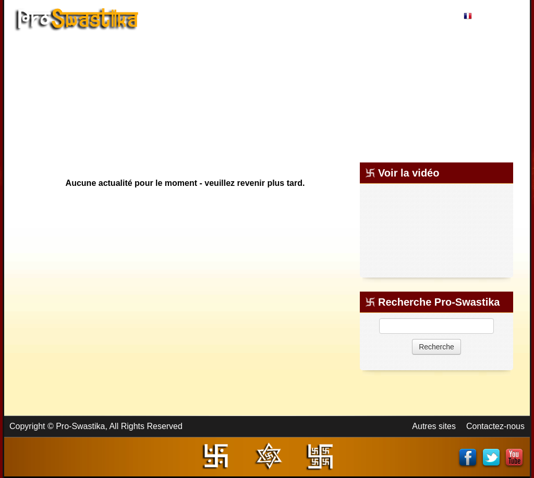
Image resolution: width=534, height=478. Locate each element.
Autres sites (434, 426)
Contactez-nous (495, 426)
